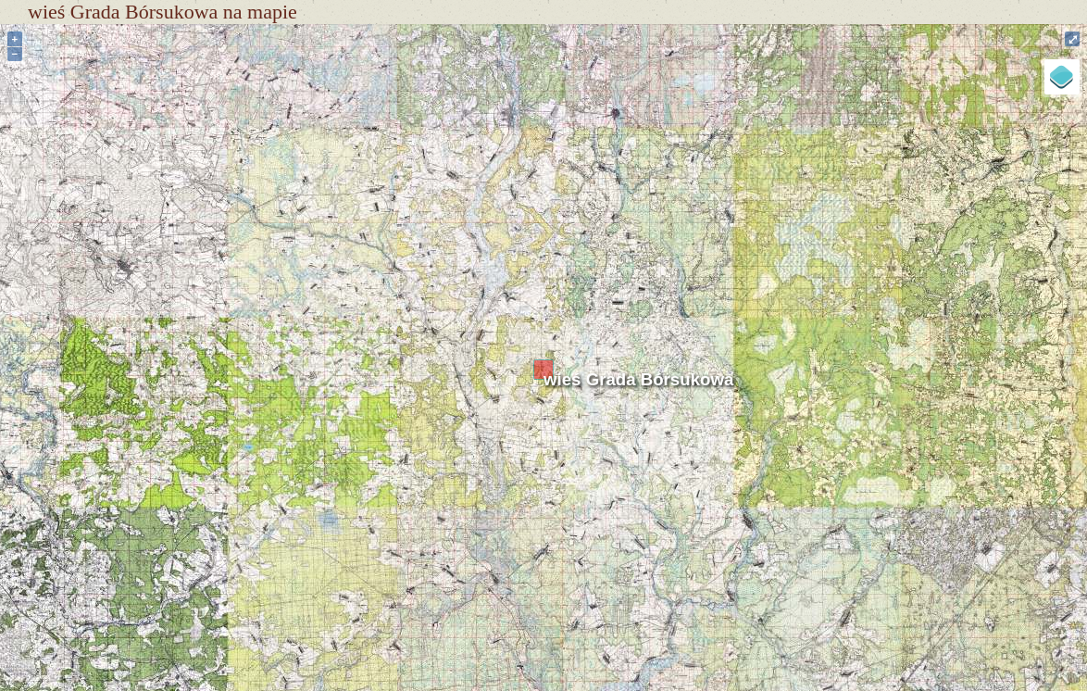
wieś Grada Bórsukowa (638, 379)
